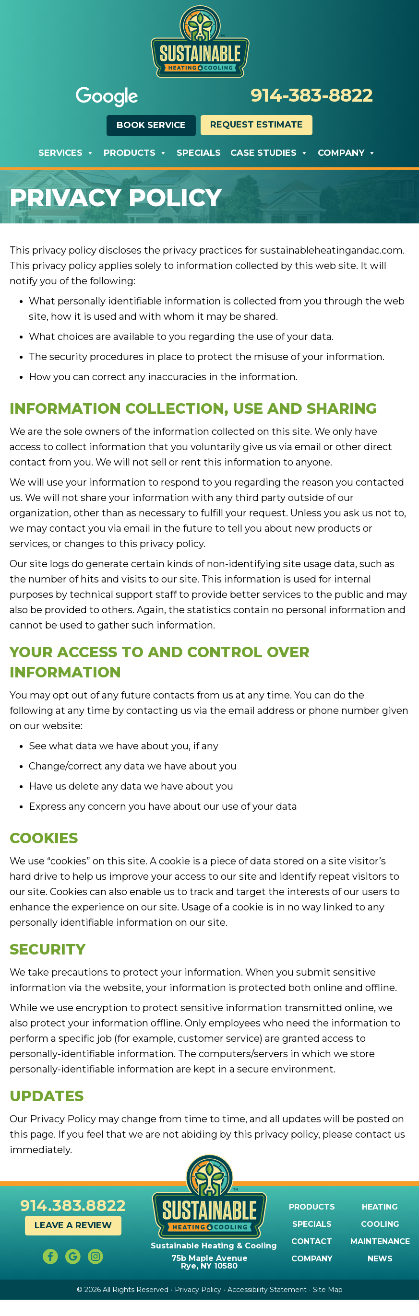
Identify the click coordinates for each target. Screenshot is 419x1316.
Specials (199, 153)
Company (347, 153)
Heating (380, 1207)
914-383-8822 (312, 95)
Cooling (380, 1224)
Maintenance (380, 1242)
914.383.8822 (73, 1205)
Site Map (328, 1289)
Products (135, 153)
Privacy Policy (198, 1289)
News (380, 1259)
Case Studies (269, 153)
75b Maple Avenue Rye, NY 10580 (209, 1262)
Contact (311, 1242)
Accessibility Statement (267, 1289)
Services (66, 153)
